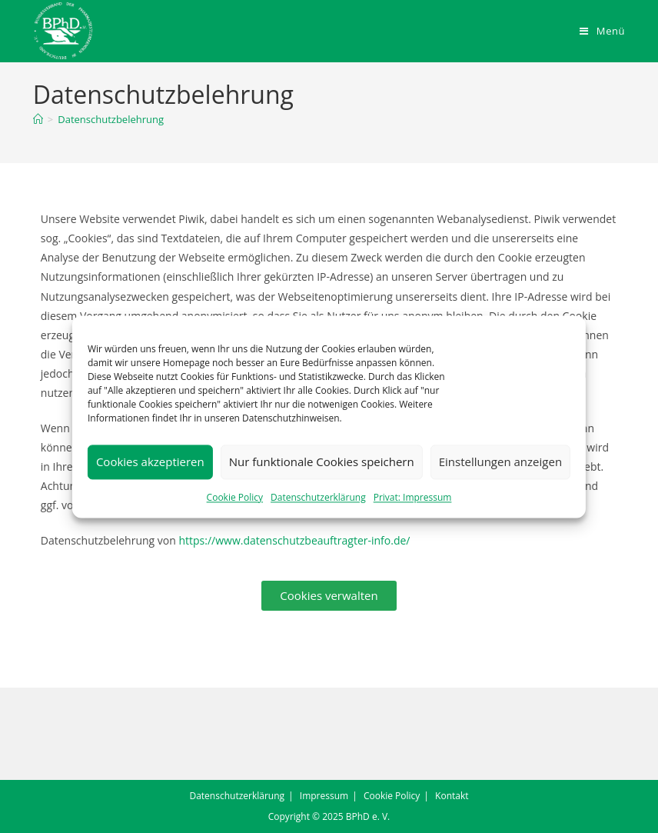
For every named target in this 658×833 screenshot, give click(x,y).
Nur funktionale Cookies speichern (321, 461)
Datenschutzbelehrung (111, 119)
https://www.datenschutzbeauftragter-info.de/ (294, 540)
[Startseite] (38, 119)
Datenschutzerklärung (318, 497)
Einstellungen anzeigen (500, 461)
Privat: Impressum (413, 497)
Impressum (324, 795)
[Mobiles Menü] (602, 31)
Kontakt (451, 795)
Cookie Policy (235, 497)
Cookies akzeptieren (150, 461)
